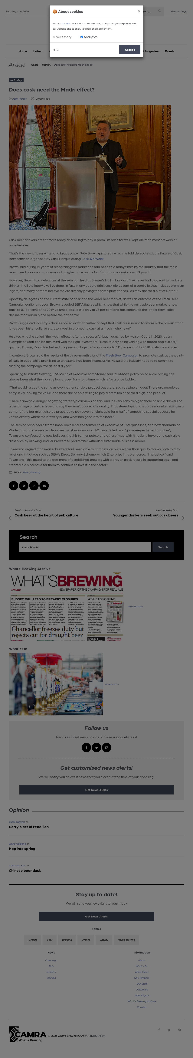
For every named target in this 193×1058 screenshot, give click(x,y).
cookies (66, 23)
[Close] (139, 10)
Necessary (63, 37)
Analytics (90, 37)
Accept (130, 49)
